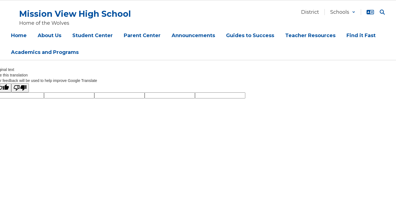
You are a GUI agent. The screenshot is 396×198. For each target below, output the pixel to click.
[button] (342, 12)
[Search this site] (382, 12)
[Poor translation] (20, 87)
